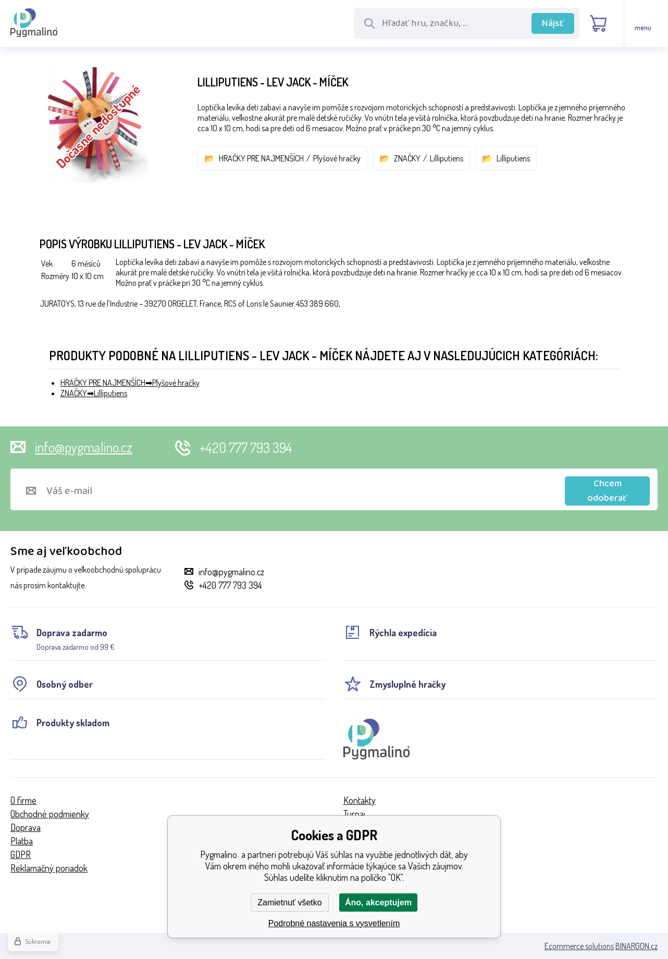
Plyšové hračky (337, 158)
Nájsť (553, 23)
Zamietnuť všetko (289, 902)
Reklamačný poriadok (49, 868)
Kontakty (359, 800)
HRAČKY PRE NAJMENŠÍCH (261, 158)
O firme (23, 800)
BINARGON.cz (636, 946)
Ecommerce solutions (579, 946)
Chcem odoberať (607, 491)
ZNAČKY (407, 158)
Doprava (25, 827)
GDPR (20, 854)
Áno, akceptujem (378, 902)
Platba (21, 841)
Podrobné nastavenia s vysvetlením (334, 923)
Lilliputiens (446, 158)
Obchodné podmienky (49, 813)
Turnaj (354, 813)
